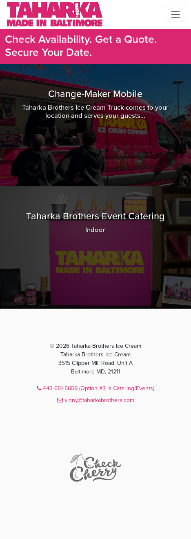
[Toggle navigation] (175, 14)
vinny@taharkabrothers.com (95, 400)
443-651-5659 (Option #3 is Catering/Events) (95, 388)
